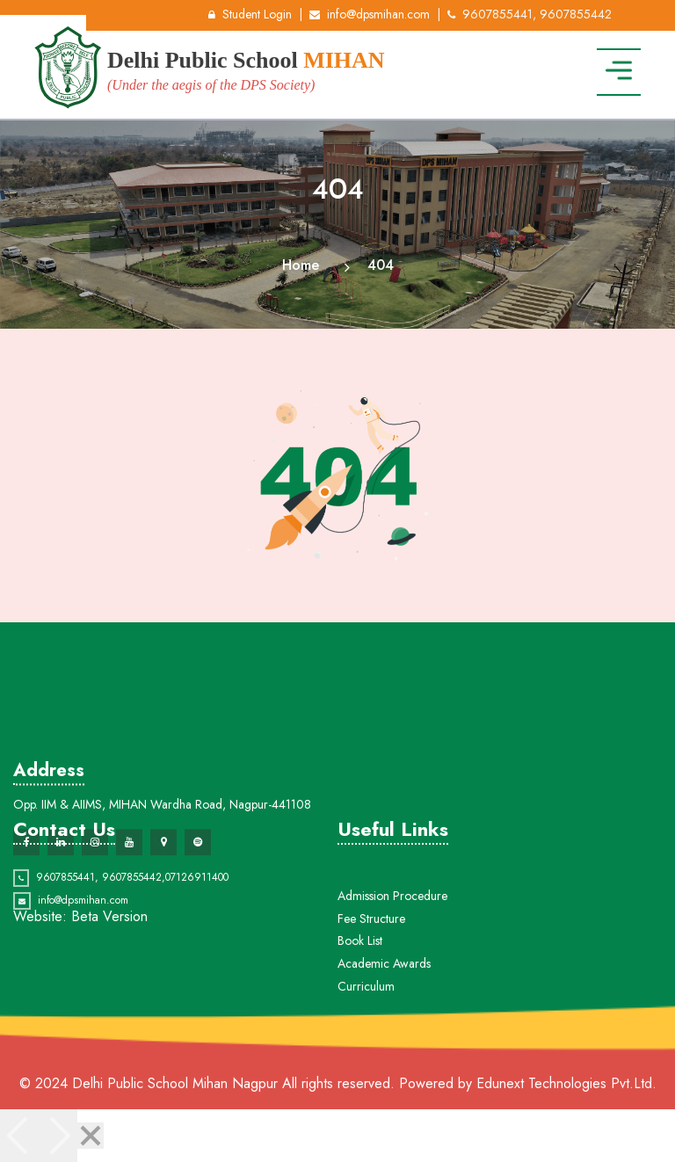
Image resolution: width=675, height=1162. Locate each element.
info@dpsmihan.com (369, 14)
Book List (360, 965)
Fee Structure (371, 942)
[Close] (90, 1135)
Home (300, 265)
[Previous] (19, 1135)
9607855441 (65, 887)
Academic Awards (384, 987)
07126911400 (197, 887)
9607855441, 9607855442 (529, 14)
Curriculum (366, 1010)
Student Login (250, 14)
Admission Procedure (392, 919)
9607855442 (132, 887)
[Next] (58, 1135)
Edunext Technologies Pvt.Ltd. (566, 1083)
